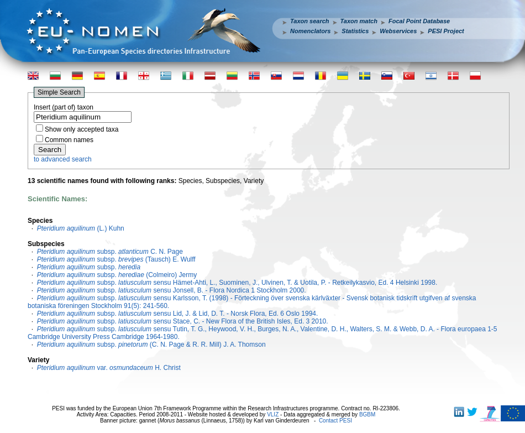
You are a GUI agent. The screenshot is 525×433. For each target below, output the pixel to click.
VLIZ (273, 414)
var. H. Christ (109, 368)
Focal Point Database (419, 21)
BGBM (367, 414)
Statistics (355, 31)
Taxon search (309, 21)
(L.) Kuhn (80, 228)
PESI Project (446, 31)
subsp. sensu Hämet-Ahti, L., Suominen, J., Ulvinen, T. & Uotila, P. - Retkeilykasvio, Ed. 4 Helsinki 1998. (237, 282)
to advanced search (63, 159)
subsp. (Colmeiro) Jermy (117, 275)
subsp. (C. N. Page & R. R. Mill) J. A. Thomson (151, 344)
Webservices (398, 31)
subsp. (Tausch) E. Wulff (116, 259)
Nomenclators (310, 31)
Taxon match (358, 21)
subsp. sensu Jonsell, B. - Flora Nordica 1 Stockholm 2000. (171, 290)
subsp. (88, 267)
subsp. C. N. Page (110, 251)
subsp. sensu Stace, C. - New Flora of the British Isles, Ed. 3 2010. (182, 321)
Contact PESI (335, 421)
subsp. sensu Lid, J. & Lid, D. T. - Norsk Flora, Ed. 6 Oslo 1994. (177, 313)
